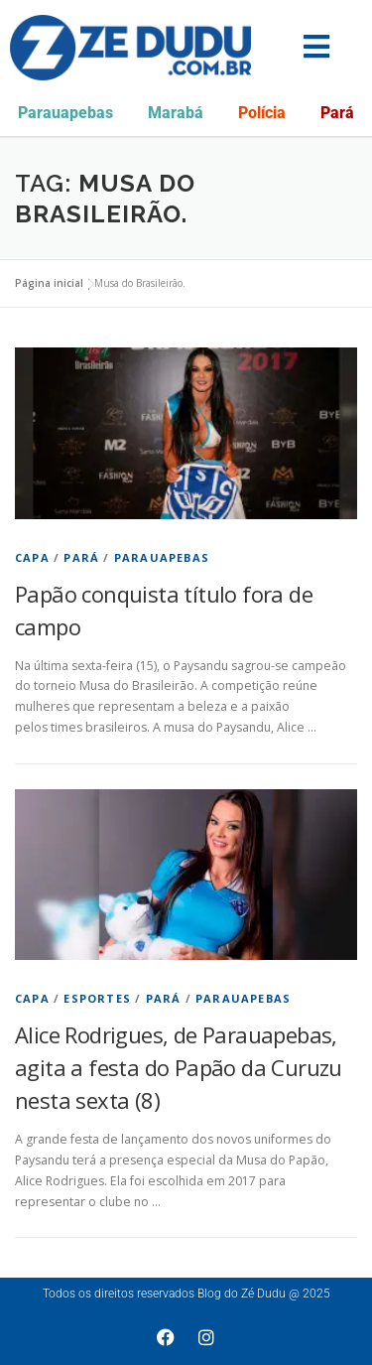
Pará (337, 112)
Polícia (262, 112)
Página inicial (49, 283)
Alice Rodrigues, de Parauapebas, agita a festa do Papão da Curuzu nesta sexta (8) (178, 1067)
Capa (32, 557)
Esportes (97, 998)
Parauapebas (65, 112)
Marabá (175, 112)
